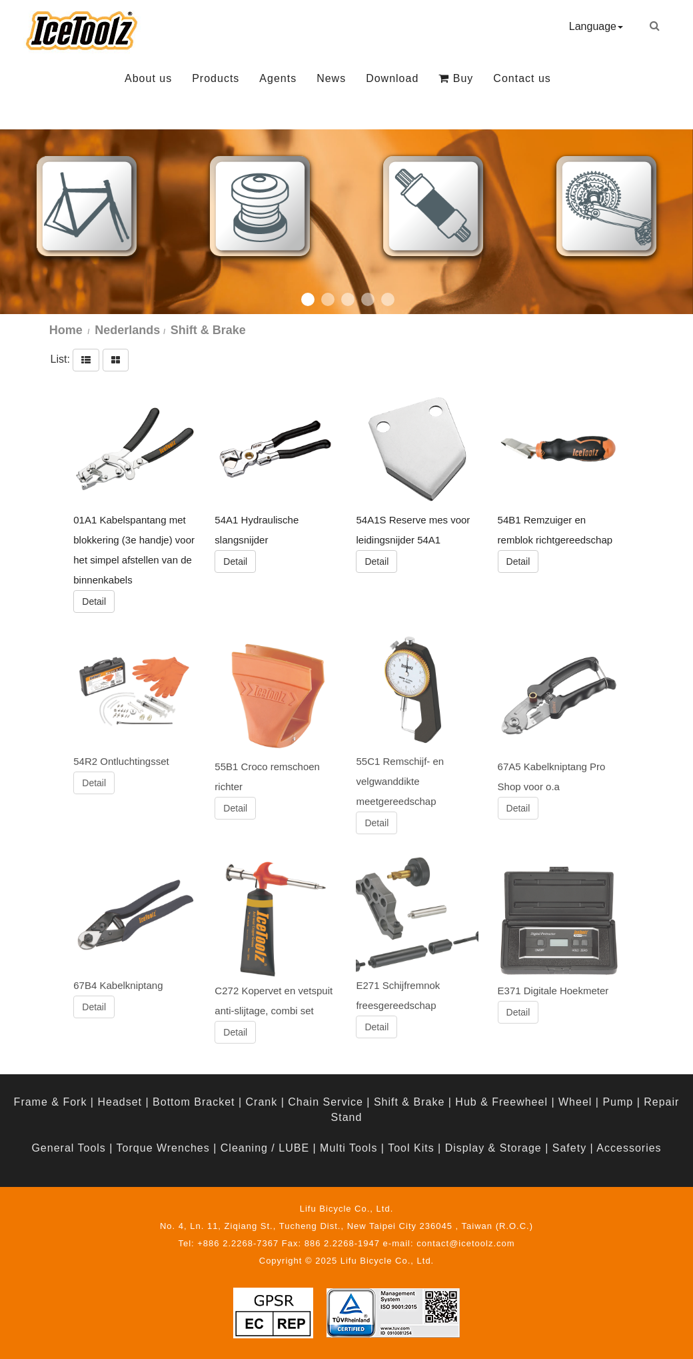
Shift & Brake (409, 1102)
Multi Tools (348, 1148)
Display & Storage (493, 1148)
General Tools (68, 1148)
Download (392, 78)
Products (215, 78)
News (331, 78)
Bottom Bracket (194, 1102)
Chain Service (325, 1102)
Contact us (521, 78)
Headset (119, 1102)
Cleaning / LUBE (265, 1148)
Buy (455, 78)
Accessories (628, 1148)
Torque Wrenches (163, 1148)
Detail (94, 600)
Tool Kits (411, 1148)
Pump (617, 1102)
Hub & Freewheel (501, 1102)
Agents (278, 78)
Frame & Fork (50, 1102)
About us (148, 78)
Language (596, 26)
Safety (569, 1148)
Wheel (575, 1102)
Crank (262, 1102)
